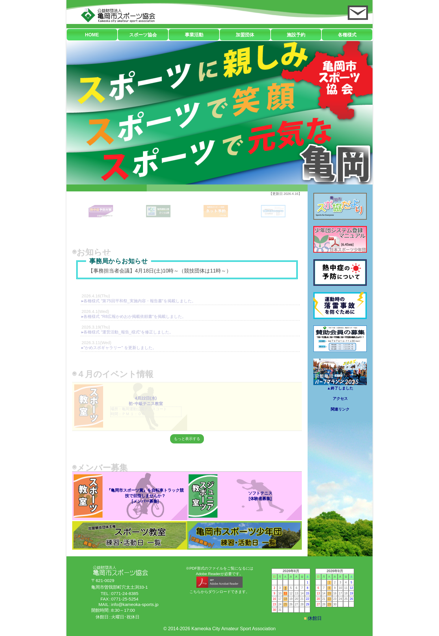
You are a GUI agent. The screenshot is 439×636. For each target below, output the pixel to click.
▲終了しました (340, 374)
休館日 (314, 618)
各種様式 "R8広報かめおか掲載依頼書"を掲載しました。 (134, 316)
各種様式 (347, 34)
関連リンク (340, 409)
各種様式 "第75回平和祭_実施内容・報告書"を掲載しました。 (139, 301)
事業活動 (194, 34)
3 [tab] (267, 193)
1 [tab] (106, 193)
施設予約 (296, 34)
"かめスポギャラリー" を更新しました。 (119, 347)
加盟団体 (245, 34)
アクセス (340, 398)
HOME (92, 34)
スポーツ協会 (143, 34)
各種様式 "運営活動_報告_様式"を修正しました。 (128, 332)
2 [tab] (187, 193)
